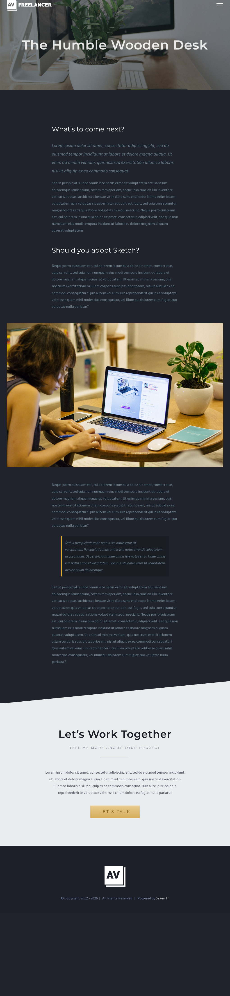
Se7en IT (162, 898)
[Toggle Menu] (220, 5)
